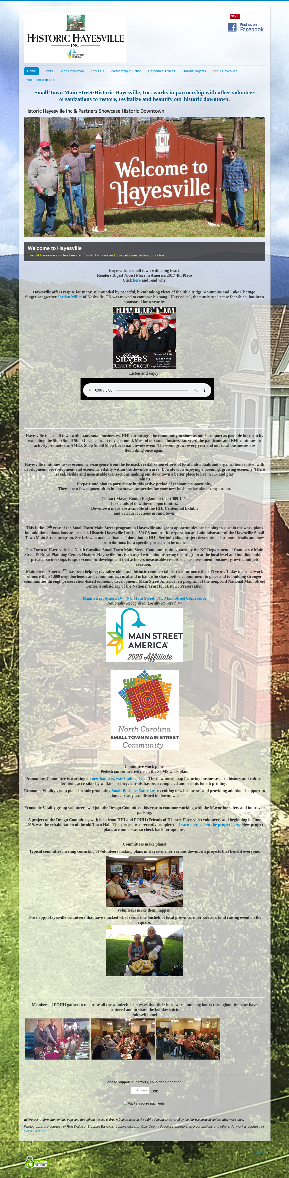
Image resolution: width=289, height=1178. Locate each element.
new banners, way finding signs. (119, 778)
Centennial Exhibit (161, 71)
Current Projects (194, 71)
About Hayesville (225, 71)
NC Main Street (140, 598)
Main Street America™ (103, 598)
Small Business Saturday (133, 791)
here (136, 280)
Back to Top (256, 1153)
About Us (97, 71)
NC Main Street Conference (181, 598)
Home (31, 71)
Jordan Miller (70, 297)
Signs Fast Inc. (35, 1131)
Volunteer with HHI (41, 80)
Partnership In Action (126, 71)
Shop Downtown (71, 71)
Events (48, 71)
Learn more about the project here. (209, 824)
